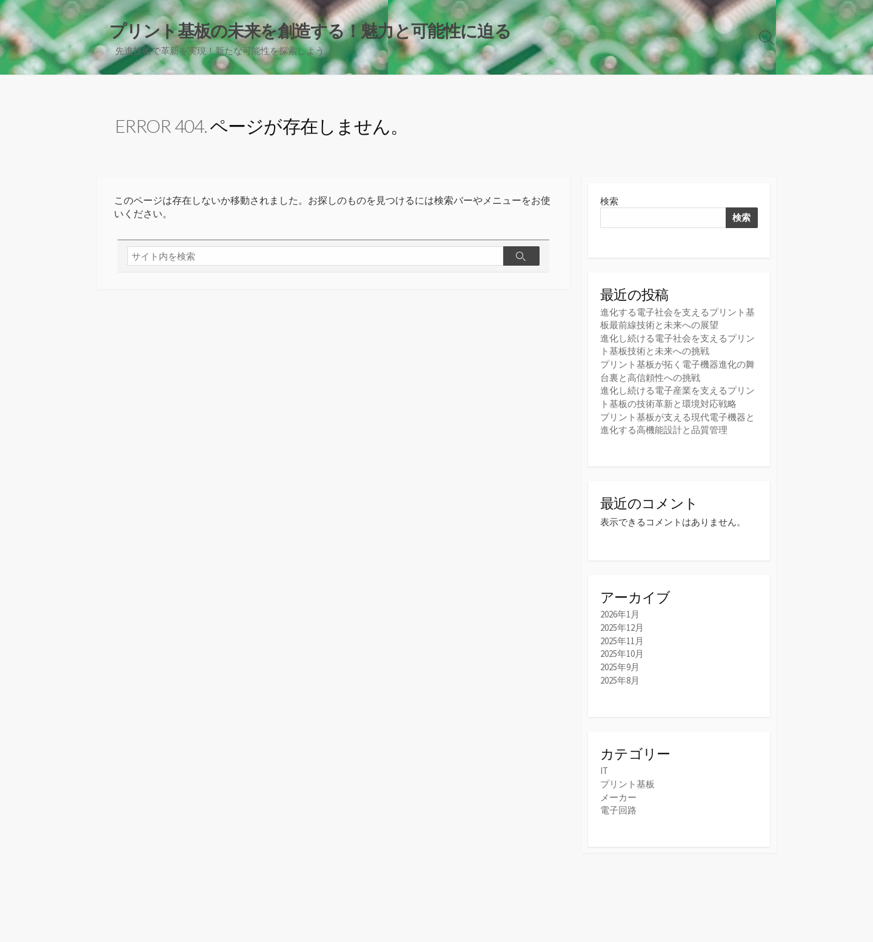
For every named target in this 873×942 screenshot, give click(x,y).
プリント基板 (627, 783)
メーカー (618, 795)
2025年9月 (620, 665)
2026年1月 (620, 615)
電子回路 (618, 808)
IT (604, 769)
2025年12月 (622, 627)
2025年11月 (622, 640)
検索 (609, 202)
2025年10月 (622, 653)
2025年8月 (620, 678)
